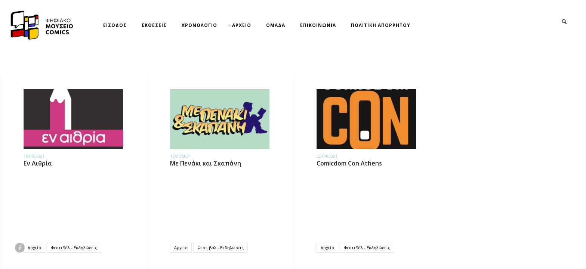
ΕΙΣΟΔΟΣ (115, 25)
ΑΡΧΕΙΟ (241, 25)
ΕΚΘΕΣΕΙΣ (154, 25)
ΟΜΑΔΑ (275, 25)
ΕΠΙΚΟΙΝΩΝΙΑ (318, 25)
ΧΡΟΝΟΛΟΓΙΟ (199, 25)
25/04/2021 (327, 156)
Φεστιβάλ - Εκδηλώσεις (74, 247)
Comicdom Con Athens (349, 163)
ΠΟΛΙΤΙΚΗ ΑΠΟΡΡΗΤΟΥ (380, 25)
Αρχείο (34, 247)
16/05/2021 (34, 156)
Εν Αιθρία (38, 163)
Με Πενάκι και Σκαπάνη (205, 163)
